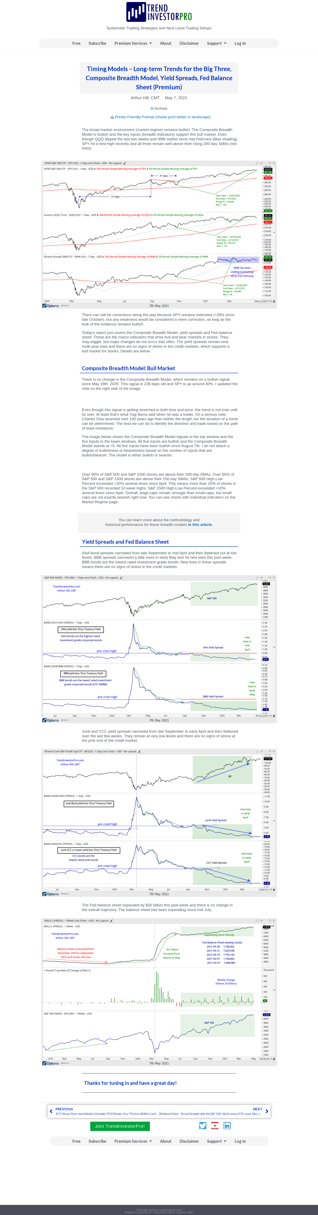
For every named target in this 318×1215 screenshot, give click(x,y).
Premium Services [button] (133, 43)
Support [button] (217, 43)
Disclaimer (189, 43)
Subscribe (97, 43)
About (166, 43)
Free (76, 43)
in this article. (200, 524)
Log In (240, 43)
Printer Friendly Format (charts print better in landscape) (163, 117)
